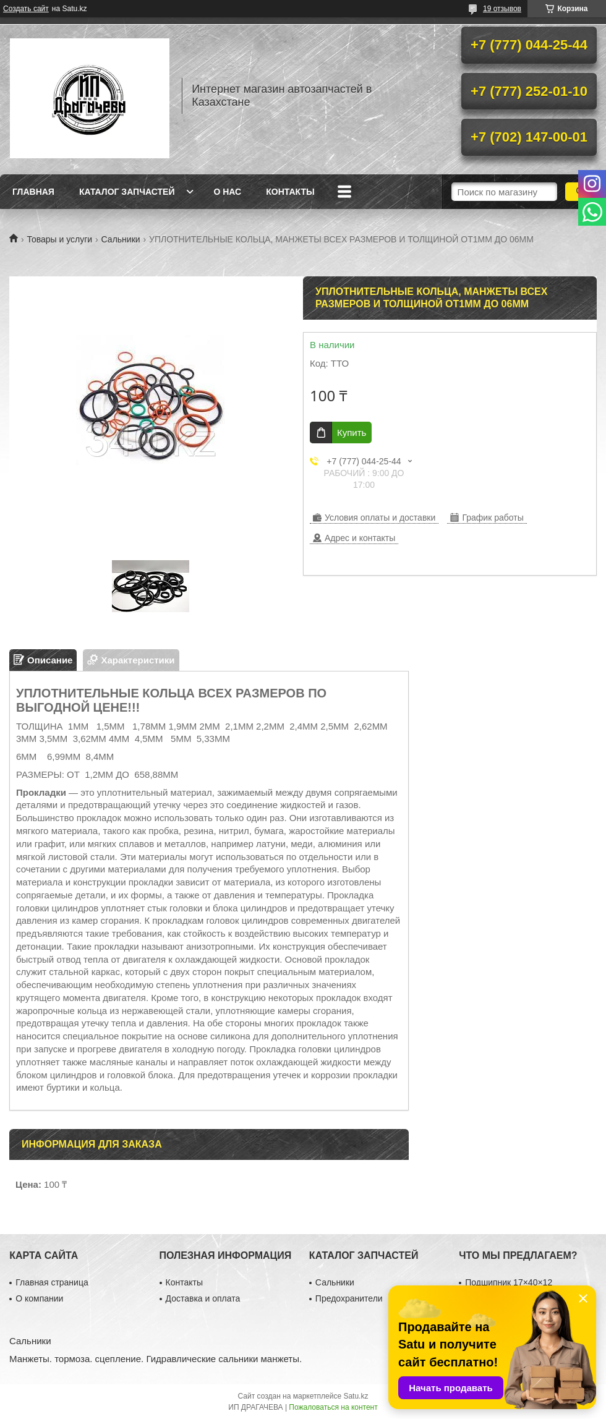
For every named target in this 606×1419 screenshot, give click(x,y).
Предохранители (349, 1298)
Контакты (290, 192)
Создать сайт (26, 8)
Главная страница (51, 1282)
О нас (227, 192)
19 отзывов (502, 8)
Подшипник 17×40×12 (508, 1282)
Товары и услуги (59, 239)
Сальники (120, 239)
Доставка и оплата (203, 1298)
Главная (33, 192)
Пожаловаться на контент (333, 1407)
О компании (39, 1298)
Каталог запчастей (127, 192)
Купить (351, 432)
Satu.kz (355, 1396)
